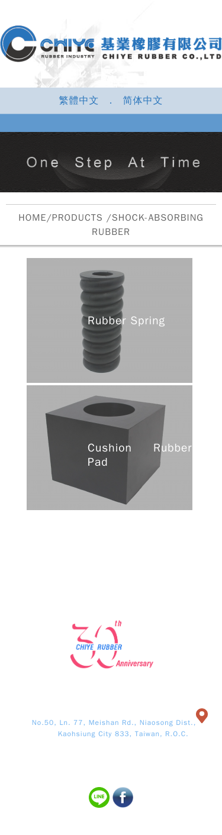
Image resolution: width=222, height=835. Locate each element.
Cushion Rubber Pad (140, 455)
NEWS (37, 554)
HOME (32, 218)
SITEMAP (184, 554)
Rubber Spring (126, 321)
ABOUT (38, 534)
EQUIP (184, 534)
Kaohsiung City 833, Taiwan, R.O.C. (110, 734)
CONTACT (111, 554)
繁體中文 (79, 101)
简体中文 (143, 101)
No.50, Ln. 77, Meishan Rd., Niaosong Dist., (114, 722)
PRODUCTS (77, 218)
